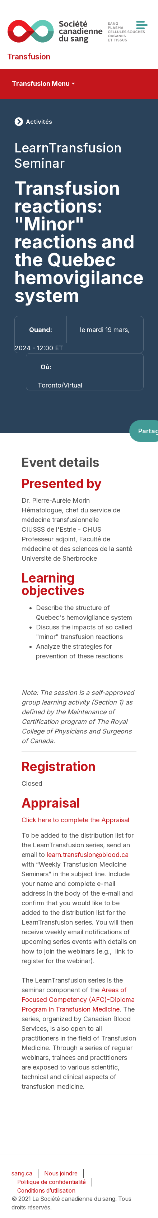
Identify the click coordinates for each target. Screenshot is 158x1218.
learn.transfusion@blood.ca (88, 854)
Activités (39, 121)
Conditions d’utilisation (46, 1190)
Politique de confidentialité (51, 1182)
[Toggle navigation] (141, 25)
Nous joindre (61, 1173)
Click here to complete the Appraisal (77, 820)
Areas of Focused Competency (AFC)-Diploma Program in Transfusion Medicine (78, 999)
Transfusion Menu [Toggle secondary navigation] (41, 83)
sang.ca (21, 1173)
